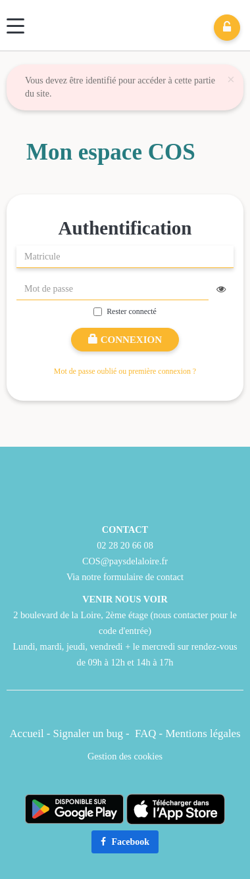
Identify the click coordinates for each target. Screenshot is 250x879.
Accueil (26, 733)
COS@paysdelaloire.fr (125, 561)
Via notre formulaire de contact (125, 577)
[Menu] (15, 26)
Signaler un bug (89, 733)
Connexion (125, 339)
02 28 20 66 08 (125, 545)
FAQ (145, 733)
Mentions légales (202, 733)
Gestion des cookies (125, 756)
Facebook (125, 842)
